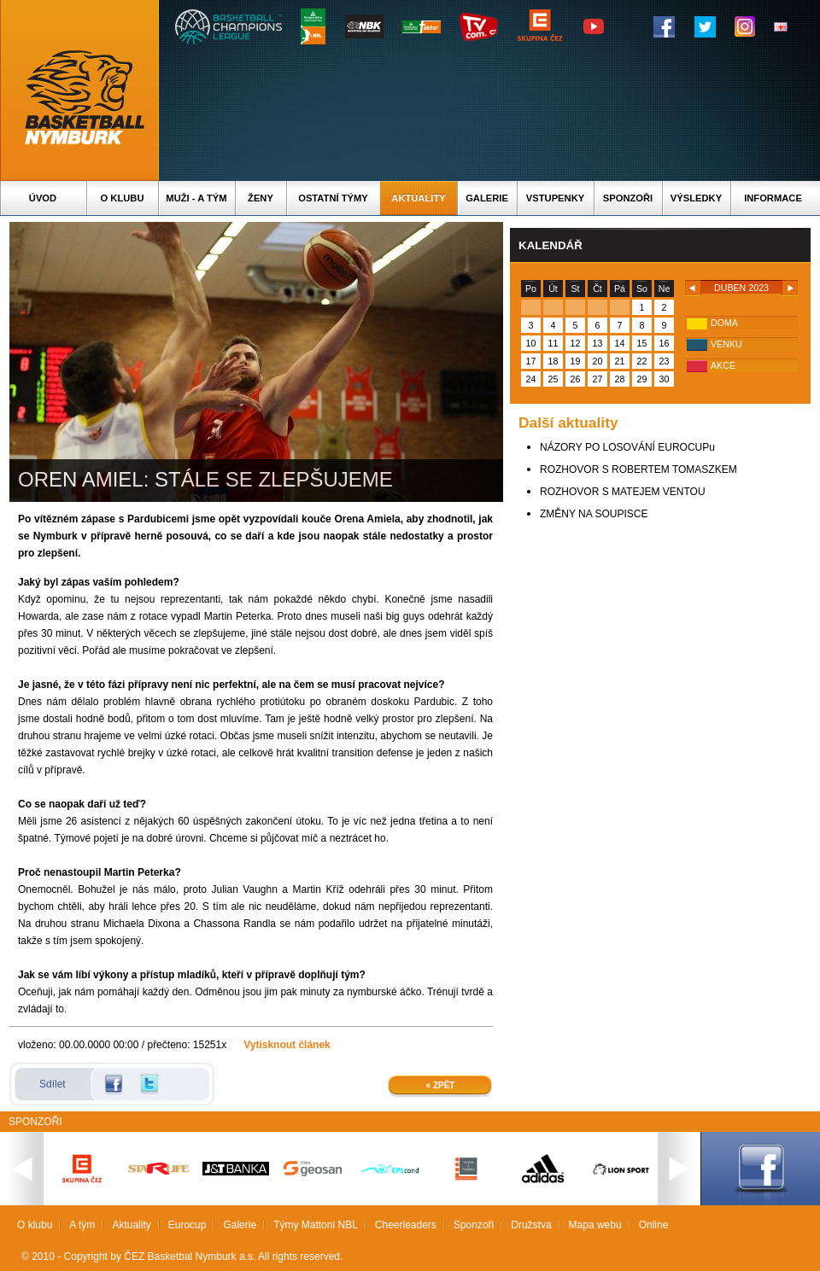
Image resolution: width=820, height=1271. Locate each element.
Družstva (531, 1225)
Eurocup (187, 1225)
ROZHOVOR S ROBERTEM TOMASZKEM (638, 469)
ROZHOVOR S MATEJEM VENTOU (623, 492)
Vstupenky (555, 198)
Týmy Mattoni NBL (315, 1225)
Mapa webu (595, 1225)
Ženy (260, 198)
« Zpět (440, 1085)
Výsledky (696, 198)
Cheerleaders (405, 1225)
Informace (773, 198)
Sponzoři (628, 198)
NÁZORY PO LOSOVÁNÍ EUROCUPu (627, 447)
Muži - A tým (196, 198)
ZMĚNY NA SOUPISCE (593, 514)
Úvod (42, 198)
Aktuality (418, 198)
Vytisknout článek (287, 1045)
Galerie (487, 198)
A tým (82, 1225)
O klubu (122, 198)
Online (654, 1225)
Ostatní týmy (333, 198)
